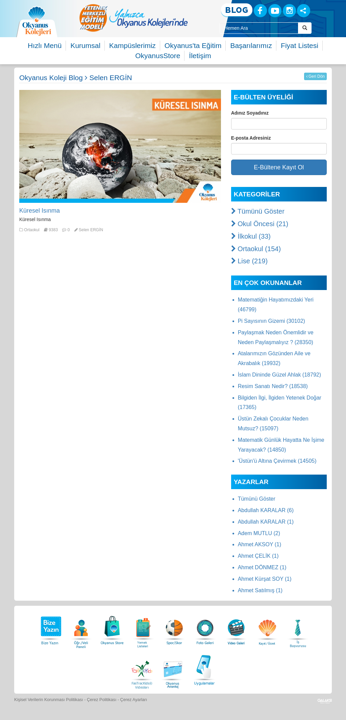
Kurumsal (85, 45)
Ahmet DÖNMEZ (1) (262, 567)
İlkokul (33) (251, 236)
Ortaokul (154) (256, 249)
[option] (133, 17)
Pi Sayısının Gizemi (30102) (271, 321)
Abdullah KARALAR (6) (266, 510)
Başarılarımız (251, 45)
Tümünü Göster (258, 211)
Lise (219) (249, 261)
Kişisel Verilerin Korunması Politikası (48, 699)
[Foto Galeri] (205, 628)
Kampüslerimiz (132, 45)
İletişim (200, 55)
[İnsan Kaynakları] (297, 628)
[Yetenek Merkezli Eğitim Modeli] (133, 17)
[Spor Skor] (174, 628)
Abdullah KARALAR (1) (266, 522)
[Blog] (236, 10)
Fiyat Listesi (299, 45)
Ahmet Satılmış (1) (260, 590)
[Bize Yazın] (50, 628)
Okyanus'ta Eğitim (193, 45)
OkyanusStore (157, 55)
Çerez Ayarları (133, 699)
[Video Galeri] (236, 628)
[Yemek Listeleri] (143, 628)
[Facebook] (260, 10)
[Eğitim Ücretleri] (267, 628)
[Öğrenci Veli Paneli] (81, 628)
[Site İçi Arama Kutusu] (259, 28)
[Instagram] (289, 10)
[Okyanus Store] (112, 628)
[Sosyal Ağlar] (303, 10)
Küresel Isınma (39, 210)
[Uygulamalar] (204, 669)
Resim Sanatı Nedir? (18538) (273, 386)
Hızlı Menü (44, 45)
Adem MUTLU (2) (259, 533)
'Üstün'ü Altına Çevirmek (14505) (277, 461)
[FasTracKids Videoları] (141, 669)
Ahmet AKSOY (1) (259, 544)
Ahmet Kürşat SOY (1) (265, 579)
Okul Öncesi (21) (260, 223)
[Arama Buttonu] (305, 28)
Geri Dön (315, 76)
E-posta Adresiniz (251, 138)
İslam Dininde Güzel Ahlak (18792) (279, 375)
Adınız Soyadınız (250, 113)
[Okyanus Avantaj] (173, 669)
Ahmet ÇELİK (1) (258, 556)
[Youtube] (274, 10)
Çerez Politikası (102, 699)
